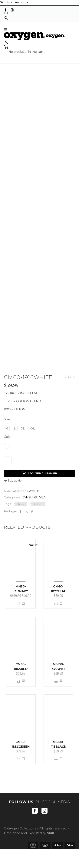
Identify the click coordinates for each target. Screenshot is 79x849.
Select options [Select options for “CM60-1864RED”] (18, 681)
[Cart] (26, 47)
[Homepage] (34, 36)
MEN (42, 497)
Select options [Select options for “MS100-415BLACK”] (56, 759)
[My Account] (39, 42)
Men (21, 504)
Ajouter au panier (39, 473)
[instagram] (44, 811)
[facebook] (35, 811)
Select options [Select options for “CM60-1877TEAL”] (56, 603)
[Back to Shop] (69, 376)
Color (8, 436)
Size (7, 419)
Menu (5, 29)
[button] (6, 18)
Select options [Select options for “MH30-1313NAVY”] (18, 603)
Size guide (14, 480)
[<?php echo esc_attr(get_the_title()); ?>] (23, 603)
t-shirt (38, 504)
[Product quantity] (7, 460)
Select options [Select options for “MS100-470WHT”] (56, 681)
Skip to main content (16, 2)
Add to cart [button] (18, 759)
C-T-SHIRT (29, 497)
